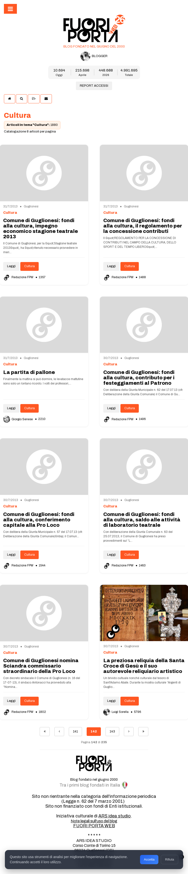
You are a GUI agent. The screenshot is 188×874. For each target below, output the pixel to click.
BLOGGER (94, 56)
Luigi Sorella (116, 712)
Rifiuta (169, 859)
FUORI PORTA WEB (94, 825)
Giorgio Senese (18, 419)
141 (75, 731)
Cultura (29, 266)
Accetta (149, 859)
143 (112, 731)
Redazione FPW (18, 277)
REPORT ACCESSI (94, 85)
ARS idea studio (114, 816)
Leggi (11, 266)
